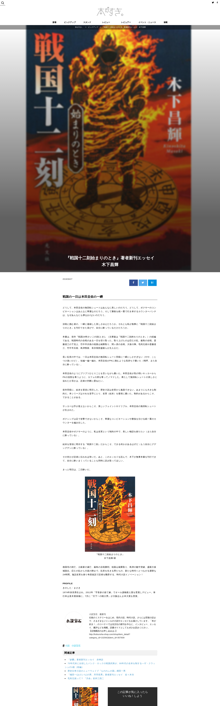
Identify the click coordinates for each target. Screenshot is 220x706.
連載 (166, 22)
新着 (54, 22)
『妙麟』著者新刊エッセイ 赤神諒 (85, 659)
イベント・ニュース (147, 22)
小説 (67, 645)
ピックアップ (70, 22)
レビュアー (126, 22)
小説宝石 (76, 645)
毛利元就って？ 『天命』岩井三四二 (86, 678)
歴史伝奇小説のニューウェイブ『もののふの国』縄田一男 (97, 671)
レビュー (106, 22)
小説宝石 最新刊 (97, 614)
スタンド (87, 22)
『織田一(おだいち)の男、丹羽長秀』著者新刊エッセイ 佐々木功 (101, 674)
